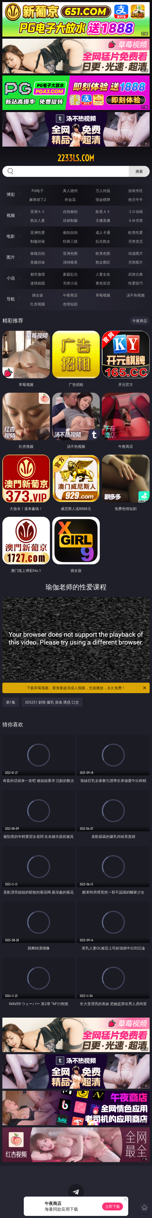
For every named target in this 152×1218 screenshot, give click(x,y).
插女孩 (37, 295)
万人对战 (103, 190)
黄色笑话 (103, 283)
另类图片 (135, 262)
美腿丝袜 (37, 262)
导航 (11, 299)
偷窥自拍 (37, 253)
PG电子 (38, 190)
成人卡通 (103, 232)
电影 (11, 236)
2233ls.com (75, 158)
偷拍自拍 (70, 232)
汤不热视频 (135, 295)
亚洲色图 (70, 253)
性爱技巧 (135, 283)
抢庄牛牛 (135, 199)
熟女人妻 (37, 220)
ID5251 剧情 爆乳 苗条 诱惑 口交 (52, 702)
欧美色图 (103, 253)
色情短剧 (70, 303)
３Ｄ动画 (135, 211)
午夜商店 (70, 295)
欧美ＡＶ (103, 211)
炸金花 (70, 199)
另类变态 (135, 241)
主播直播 (103, 220)
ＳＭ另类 (135, 220)
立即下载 (112, 1206)
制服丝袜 (37, 241)
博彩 (11, 194)
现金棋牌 (103, 199)
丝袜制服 (70, 220)
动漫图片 (135, 253)
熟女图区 (103, 262)
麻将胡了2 (37, 199)
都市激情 (37, 274)
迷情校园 (37, 283)
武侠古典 (135, 274)
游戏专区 (135, 190)
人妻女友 (103, 274)
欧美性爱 (135, 232)
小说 (11, 278)
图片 (11, 257)
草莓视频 (103, 295)
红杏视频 (37, 303)
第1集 (10, 702)
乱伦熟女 (103, 241)
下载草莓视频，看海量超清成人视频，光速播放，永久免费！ (87, 688)
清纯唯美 (70, 262)
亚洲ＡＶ (37, 211)
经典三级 (70, 241)
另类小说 (70, 283)
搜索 (139, 171)
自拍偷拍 (70, 211)
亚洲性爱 (37, 232)
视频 (11, 215)
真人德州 (70, 190)
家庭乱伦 (70, 274)
